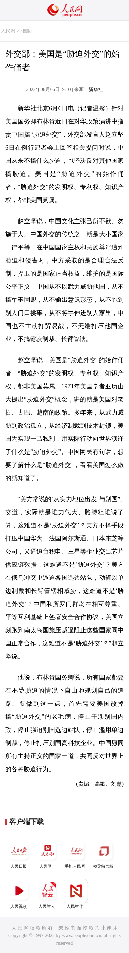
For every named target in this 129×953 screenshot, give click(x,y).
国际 (28, 30)
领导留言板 (104, 854)
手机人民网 (76, 854)
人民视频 (19, 894)
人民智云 (47, 894)
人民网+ (47, 854)
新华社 (95, 89)
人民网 (8, 30)
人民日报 (19, 854)
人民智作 (76, 894)
